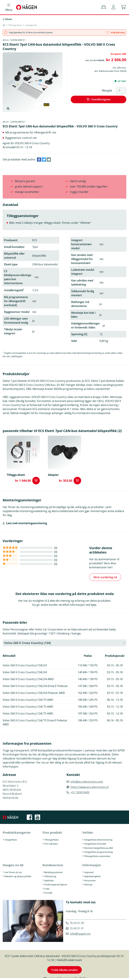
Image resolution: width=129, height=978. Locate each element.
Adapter (53, 475)
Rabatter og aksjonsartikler (18, 876)
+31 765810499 (80, 792)
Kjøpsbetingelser (92, 876)
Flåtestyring (50, 876)
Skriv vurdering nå (105, 577)
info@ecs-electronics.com (87, 781)
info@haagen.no (80, 934)
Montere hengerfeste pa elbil (98, 847)
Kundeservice (52, 865)
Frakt (47, 888)
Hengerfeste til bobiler (95, 843)
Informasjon (91, 865)
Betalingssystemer (53, 872)
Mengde (107, 90)
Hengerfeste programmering (98, 851)
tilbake (8, 19)
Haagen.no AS (13, 865)
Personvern (90, 880)
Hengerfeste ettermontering (98, 839)
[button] (113, 7)
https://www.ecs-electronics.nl (90, 787)
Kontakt (48, 892)
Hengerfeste (11, 839)
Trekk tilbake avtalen (64, 970)
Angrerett (89, 872)
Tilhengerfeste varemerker (97, 856)
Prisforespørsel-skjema (55, 884)
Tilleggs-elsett (16, 475)
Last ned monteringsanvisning (26, 523)
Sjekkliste (49, 880)
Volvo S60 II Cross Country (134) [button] (27, 643)
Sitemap (88, 884)
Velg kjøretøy (115, 32)
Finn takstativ (51, 843)
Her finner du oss (13, 872)
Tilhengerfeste (51, 839)
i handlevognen (101, 99)
